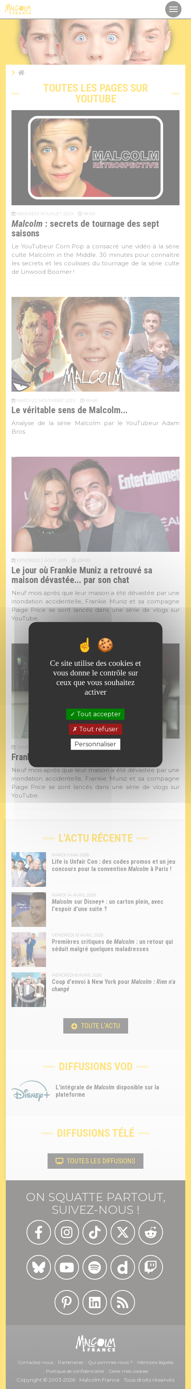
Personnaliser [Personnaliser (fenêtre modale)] (95, 744)
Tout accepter (95, 714)
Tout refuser (95, 729)
